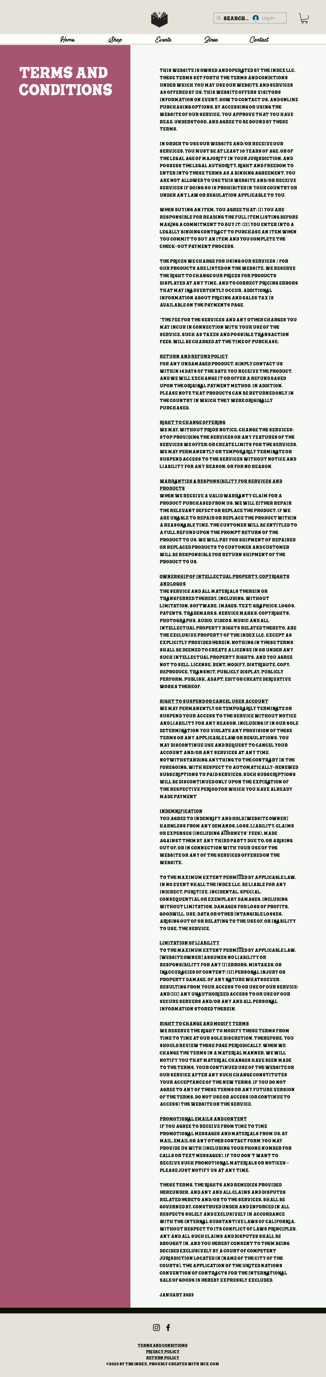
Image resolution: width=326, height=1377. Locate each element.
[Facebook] (168, 1327)
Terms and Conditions (163, 1345)
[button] (305, 18)
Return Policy (162, 1358)
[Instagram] (156, 1327)
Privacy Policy (162, 1351)
